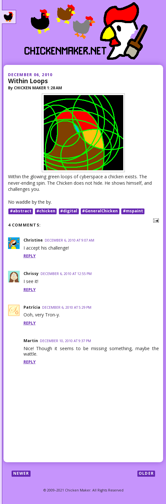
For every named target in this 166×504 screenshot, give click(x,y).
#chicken (45, 211)
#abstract (21, 211)
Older (146, 473)
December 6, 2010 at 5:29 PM (66, 307)
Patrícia (31, 307)
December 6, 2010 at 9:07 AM (69, 240)
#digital (68, 211)
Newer (21, 473)
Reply (29, 256)
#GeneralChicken (100, 211)
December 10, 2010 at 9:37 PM (65, 341)
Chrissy (31, 273)
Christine (33, 240)
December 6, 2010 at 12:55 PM (66, 273)
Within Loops (28, 80)
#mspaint (133, 211)
